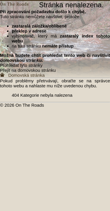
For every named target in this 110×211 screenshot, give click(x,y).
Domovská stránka (22, 75)
